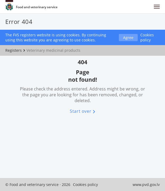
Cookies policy (147, 37)
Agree (128, 37)
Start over (82, 111)
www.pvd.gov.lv (146, 184)
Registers (13, 50)
